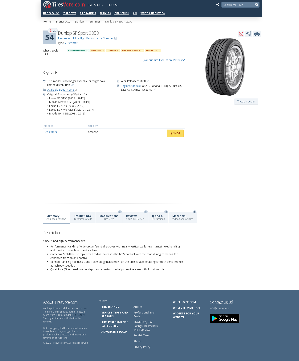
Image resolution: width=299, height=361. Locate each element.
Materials (184, 216)
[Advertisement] (114, 170)
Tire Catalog (51, 13)
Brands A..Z (63, 21)
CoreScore (79, 315)
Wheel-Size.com (184, 302)
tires (85, 308)
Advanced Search (114, 331)
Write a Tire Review (153, 13)
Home (47, 21)
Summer (95, 21)
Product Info (83, 217)
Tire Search (121, 13)
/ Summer (71, 43)
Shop (175, 133)
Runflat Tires (141, 335)
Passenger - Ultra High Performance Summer (86, 38)
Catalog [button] (95, 5)
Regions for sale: (131, 86)
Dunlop (79, 21)
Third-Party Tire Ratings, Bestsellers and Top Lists (145, 325)
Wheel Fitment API (186, 307)
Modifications (111, 216)
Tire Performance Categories (114, 324)
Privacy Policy (141, 347)
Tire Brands (110, 307)
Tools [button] (113, 5)
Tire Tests (69, 13)
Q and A (160, 216)
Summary (56, 217)
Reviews (137, 216)
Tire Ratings (88, 13)
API (135, 13)
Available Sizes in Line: (61, 89)
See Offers (50, 132)
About (137, 341)
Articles (105, 13)
